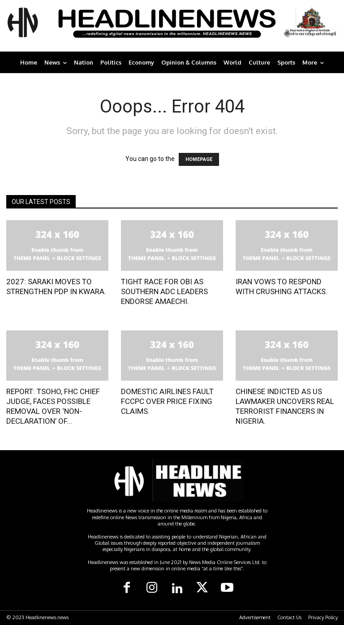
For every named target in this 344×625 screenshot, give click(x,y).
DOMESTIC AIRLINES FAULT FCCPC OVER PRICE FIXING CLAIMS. (167, 401)
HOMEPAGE (198, 159)
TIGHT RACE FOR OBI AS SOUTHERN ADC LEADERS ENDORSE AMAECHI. (164, 291)
